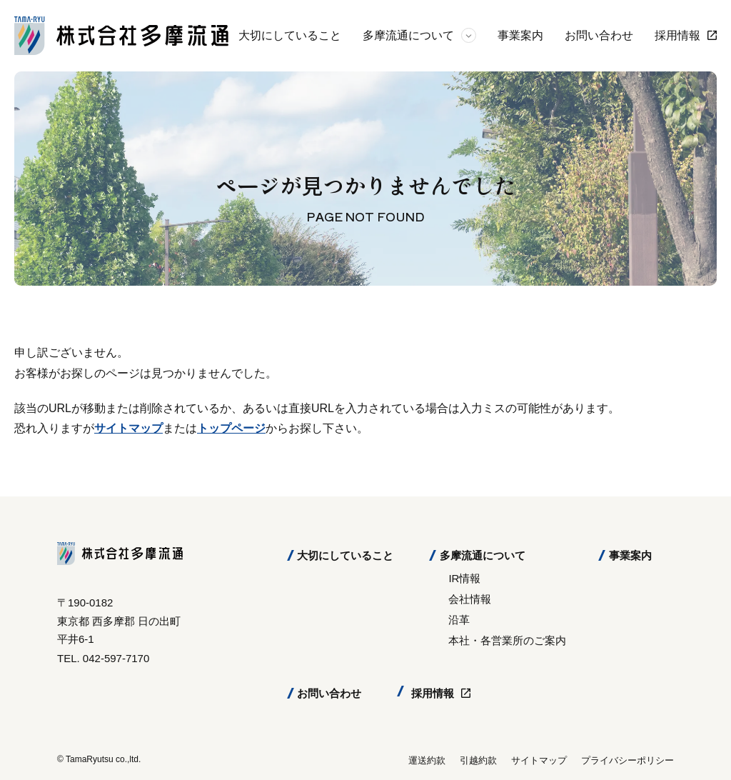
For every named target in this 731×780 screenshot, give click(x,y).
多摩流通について (408, 35)
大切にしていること (289, 35)
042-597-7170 (116, 658)
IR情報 (464, 578)
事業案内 (520, 35)
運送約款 (426, 760)
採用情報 (677, 35)
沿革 (459, 620)
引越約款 (478, 760)
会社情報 (469, 599)
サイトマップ (128, 428)
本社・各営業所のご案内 (507, 640)
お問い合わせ (599, 35)
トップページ (231, 428)
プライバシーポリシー (627, 760)
